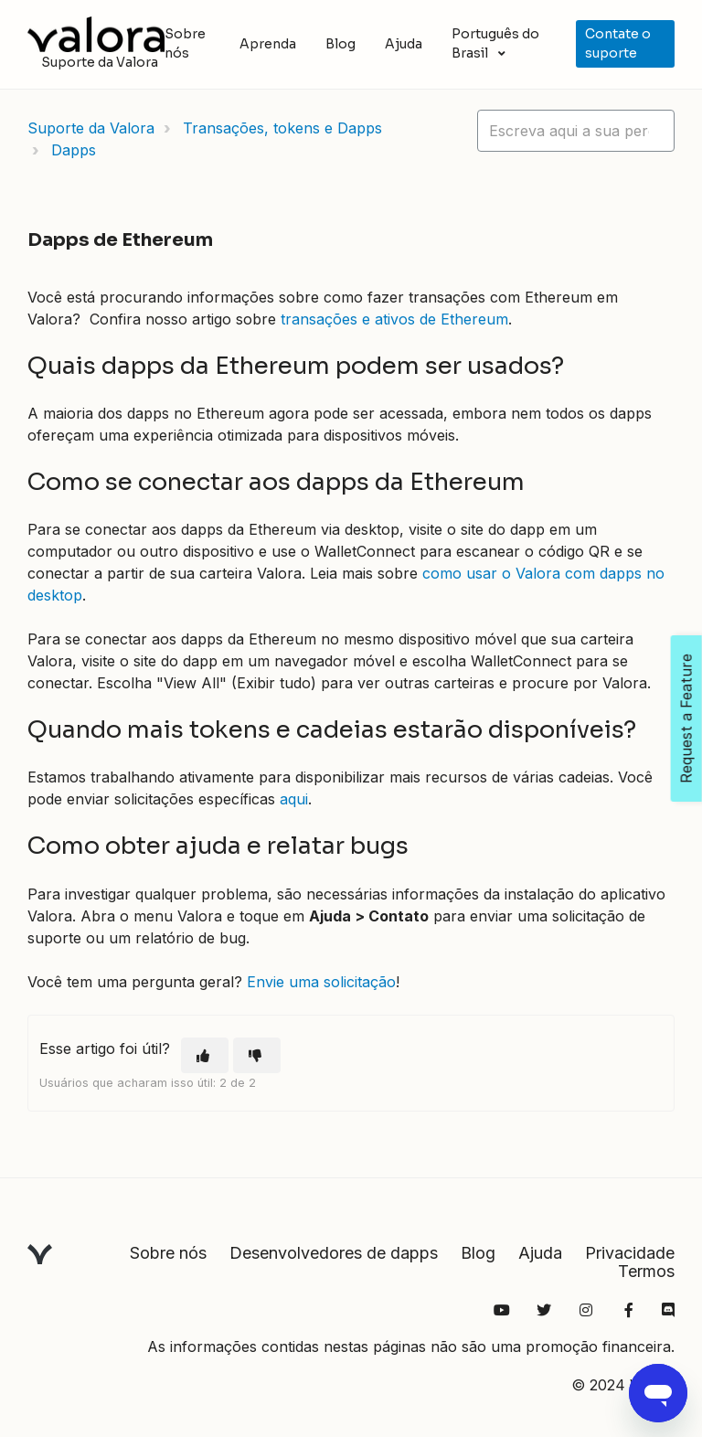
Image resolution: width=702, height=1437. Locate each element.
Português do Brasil (495, 43)
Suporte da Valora (90, 128)
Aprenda (267, 44)
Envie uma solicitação (321, 982)
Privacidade (630, 1252)
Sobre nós (185, 43)
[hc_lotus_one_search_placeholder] (576, 131)
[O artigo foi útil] (205, 1055)
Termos (646, 1271)
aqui (294, 799)
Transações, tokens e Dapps (282, 128)
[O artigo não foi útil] (257, 1055)
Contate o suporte (618, 43)
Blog (340, 44)
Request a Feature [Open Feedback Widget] (686, 718)
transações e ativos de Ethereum (394, 319)
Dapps (73, 150)
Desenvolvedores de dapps (333, 1252)
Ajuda (403, 44)
